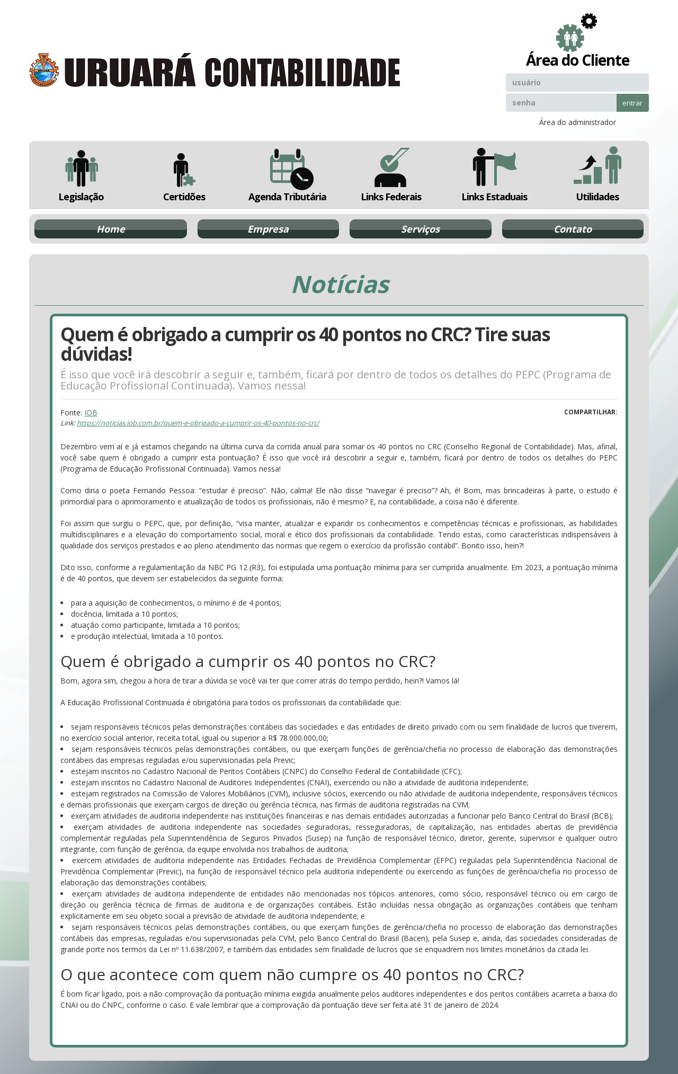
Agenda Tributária (287, 174)
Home (110, 229)
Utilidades (597, 174)
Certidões (184, 174)
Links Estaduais (494, 174)
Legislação (81, 174)
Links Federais (390, 174)
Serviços (420, 229)
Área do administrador (577, 122)
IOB (90, 412)
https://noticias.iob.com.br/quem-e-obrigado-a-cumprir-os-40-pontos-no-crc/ (198, 423)
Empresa (268, 229)
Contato (573, 229)
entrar (632, 103)
